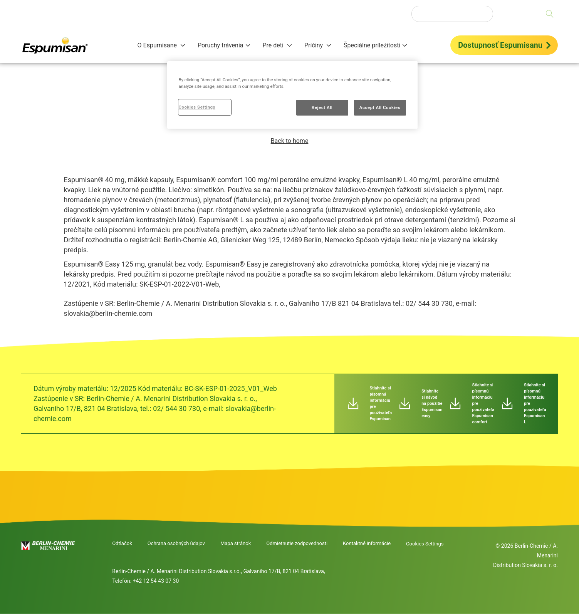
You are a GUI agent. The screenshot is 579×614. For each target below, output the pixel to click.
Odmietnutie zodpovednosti (296, 543)
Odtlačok (122, 543)
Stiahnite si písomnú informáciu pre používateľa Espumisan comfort (483, 403)
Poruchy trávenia (220, 45)
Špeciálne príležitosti (372, 45)
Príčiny (314, 45)
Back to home (290, 140)
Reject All (322, 107)
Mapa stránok (235, 543)
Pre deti (274, 45)
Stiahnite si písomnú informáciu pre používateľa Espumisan (381, 403)
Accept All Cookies (379, 107)
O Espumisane (158, 45)
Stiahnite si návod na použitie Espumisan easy (431, 403)
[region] (292, 95)
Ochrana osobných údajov (176, 543)
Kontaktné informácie (367, 543)
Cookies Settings (424, 543)
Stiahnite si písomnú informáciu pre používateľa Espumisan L (535, 403)
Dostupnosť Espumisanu (500, 45)
